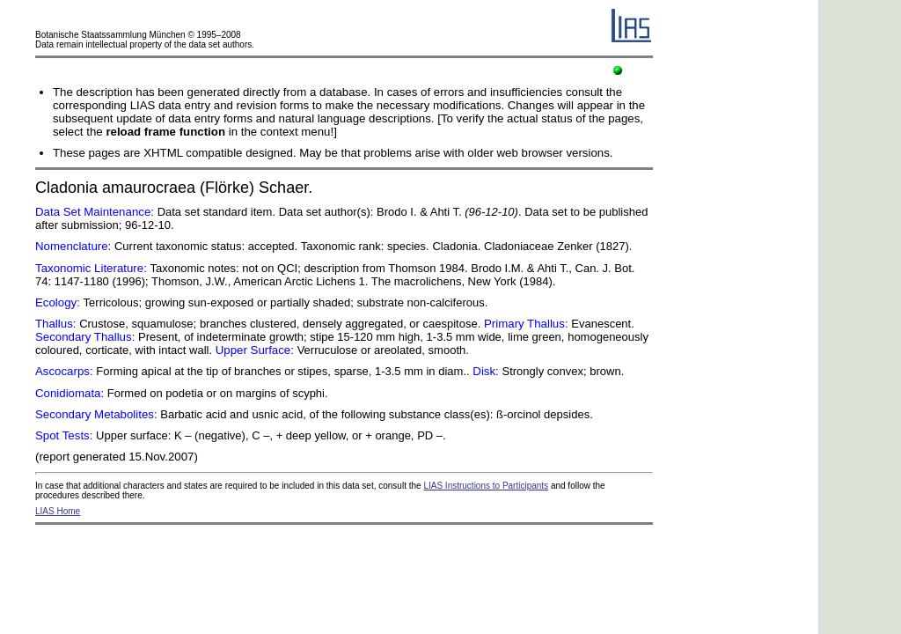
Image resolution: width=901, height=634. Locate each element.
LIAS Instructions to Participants (485, 485)
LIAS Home (57, 511)
